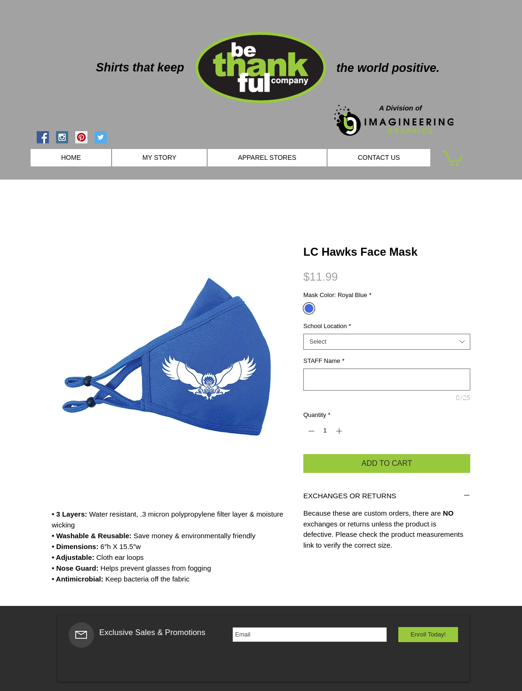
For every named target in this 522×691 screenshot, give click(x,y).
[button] (453, 157)
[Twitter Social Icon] (101, 137)
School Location (327, 326)
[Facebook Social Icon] (43, 137)
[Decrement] (310, 431)
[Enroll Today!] (428, 634)
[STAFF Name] (387, 379)
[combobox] (386, 342)
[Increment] (340, 431)
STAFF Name (324, 360)
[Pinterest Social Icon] (81, 137)
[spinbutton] (325, 431)
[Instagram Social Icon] (62, 137)
